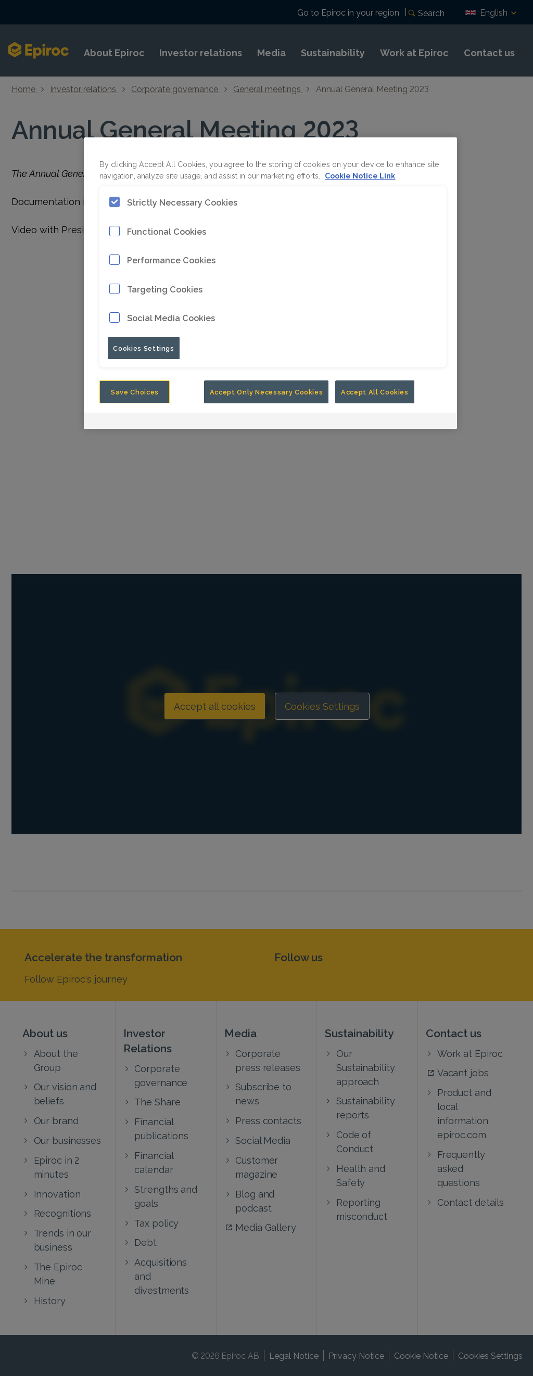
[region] (270, 282)
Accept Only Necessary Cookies (266, 391)
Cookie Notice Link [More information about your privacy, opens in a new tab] (360, 175)
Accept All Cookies (375, 391)
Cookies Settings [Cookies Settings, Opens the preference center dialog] (143, 347)
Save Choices (135, 391)
